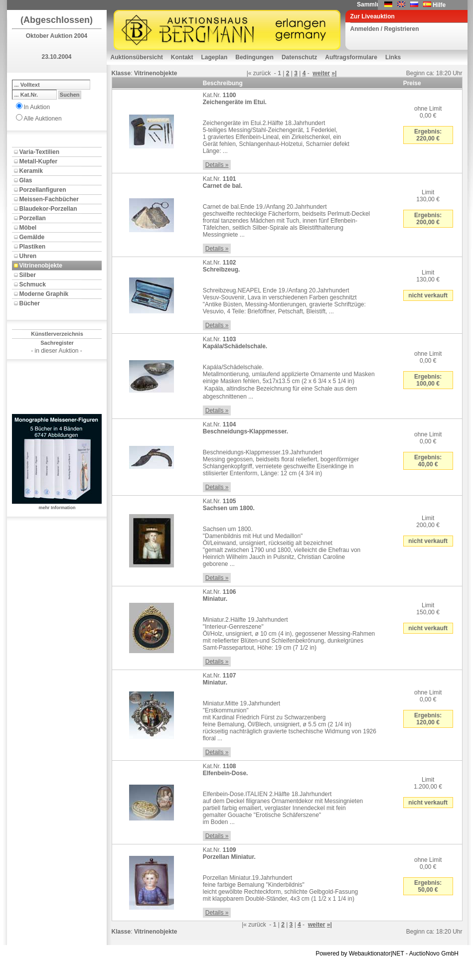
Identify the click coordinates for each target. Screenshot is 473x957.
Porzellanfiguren (42, 189)
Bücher (29, 303)
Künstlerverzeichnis (57, 334)
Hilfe (439, 4)
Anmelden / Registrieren (384, 28)
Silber (27, 275)
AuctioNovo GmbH (434, 953)
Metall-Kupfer (38, 161)
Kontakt (182, 57)
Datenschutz (299, 57)
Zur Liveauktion (372, 16)
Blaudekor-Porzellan (48, 208)
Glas (25, 180)
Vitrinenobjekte (40, 265)
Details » (217, 164)
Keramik (31, 170)
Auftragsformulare (351, 57)
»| (333, 73)
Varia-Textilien (39, 151)
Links (393, 57)
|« (249, 73)
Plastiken (32, 246)
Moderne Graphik (44, 293)
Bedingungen (254, 57)
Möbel (28, 227)
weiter (321, 73)
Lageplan (214, 57)
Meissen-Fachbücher (49, 199)
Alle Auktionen (43, 118)
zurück (262, 73)
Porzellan (32, 218)
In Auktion (37, 107)
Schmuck (32, 284)
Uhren (28, 256)
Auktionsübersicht (137, 57)
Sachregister (57, 343)
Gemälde (32, 237)
